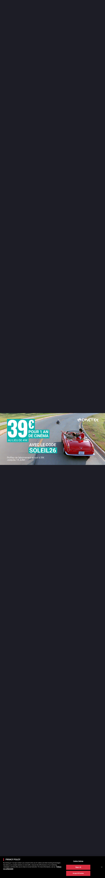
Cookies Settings (78, 861)
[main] (52, 867)
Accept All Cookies (78, 873)
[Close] (101, 867)
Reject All (78, 867)
